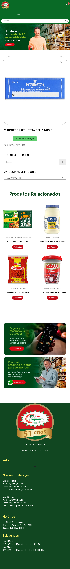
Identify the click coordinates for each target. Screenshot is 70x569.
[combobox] (35, 178)
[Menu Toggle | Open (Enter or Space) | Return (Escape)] (35, 466)
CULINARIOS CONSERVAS (22, 237)
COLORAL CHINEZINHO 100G (18, 292)
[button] (19, 14)
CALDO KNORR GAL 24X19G (17, 242)
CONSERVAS (9, 237)
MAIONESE (56, 237)
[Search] (66, 21)
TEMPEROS (22, 288)
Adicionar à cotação (24, 138)
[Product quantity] (7, 138)
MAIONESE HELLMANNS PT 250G (52, 242)
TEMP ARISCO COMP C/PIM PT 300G (52, 292)
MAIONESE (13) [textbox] (34, 178)
